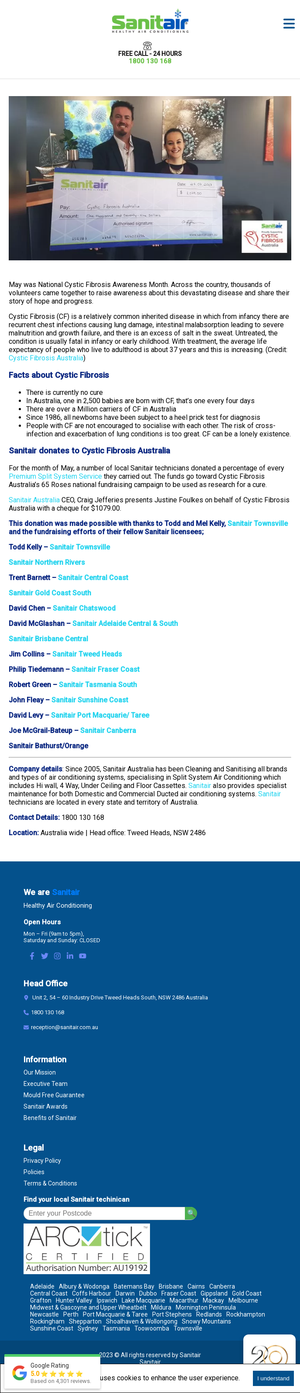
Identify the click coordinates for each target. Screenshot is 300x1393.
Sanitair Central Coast (93, 578)
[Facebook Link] (32, 956)
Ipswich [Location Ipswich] (107, 1300)
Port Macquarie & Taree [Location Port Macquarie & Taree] (115, 1314)
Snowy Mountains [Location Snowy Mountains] (206, 1321)
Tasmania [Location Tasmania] (116, 1328)
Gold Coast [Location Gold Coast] (247, 1293)
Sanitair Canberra (108, 730)
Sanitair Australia (34, 500)
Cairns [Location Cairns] (196, 1286)
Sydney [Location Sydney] (88, 1328)
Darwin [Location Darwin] (125, 1293)
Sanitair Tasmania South (98, 685)
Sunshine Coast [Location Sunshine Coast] (51, 1328)
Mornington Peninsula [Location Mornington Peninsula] (206, 1307)
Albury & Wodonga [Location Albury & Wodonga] (84, 1286)
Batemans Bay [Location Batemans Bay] (134, 1286)
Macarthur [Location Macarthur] (184, 1300)
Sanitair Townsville (258, 523)
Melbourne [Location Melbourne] (243, 1300)
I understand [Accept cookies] (273, 1378)
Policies (34, 1171)
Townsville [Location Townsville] (188, 1328)
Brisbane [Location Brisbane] (171, 1286)
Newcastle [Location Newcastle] (44, 1314)
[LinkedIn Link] (70, 956)
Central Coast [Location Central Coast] (49, 1293)
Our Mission (40, 1072)
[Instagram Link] (57, 956)
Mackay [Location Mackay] (213, 1300)
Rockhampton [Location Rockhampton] (245, 1314)
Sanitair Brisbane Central (48, 639)
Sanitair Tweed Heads (87, 654)
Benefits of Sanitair (50, 1117)
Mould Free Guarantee (54, 1095)
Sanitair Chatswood (84, 608)
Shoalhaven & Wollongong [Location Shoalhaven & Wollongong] (141, 1321)
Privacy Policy (42, 1160)
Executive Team (46, 1083)
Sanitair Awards (46, 1106)
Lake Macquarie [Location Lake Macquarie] (143, 1300)
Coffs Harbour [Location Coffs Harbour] (91, 1293)
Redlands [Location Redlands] (209, 1314)
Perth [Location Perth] (70, 1314)
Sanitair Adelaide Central (111, 623)
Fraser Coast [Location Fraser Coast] (178, 1293)
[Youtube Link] (82, 956)
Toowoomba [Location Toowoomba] (151, 1328)
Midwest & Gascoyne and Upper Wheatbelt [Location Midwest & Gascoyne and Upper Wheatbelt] (88, 1307)
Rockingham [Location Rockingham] (47, 1321)
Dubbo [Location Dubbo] (148, 1293)
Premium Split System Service (55, 476)
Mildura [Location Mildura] (161, 1307)
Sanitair (199, 785)
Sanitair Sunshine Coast (89, 700)
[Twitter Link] (44, 956)
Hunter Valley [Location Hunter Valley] (74, 1300)
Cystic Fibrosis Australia (46, 358)
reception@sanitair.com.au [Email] (64, 1027)
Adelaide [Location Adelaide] (42, 1286)
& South (165, 623)
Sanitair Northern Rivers (47, 562)
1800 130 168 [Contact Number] (47, 1012)
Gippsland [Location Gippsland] (214, 1293)
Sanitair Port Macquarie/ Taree (100, 715)
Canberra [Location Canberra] (222, 1286)
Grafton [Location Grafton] (40, 1300)
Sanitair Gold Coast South (50, 593)
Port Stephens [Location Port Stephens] (172, 1314)
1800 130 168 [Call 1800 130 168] (150, 61)
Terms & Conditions (50, 1183)
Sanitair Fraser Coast (106, 669)
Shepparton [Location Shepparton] (85, 1321)
